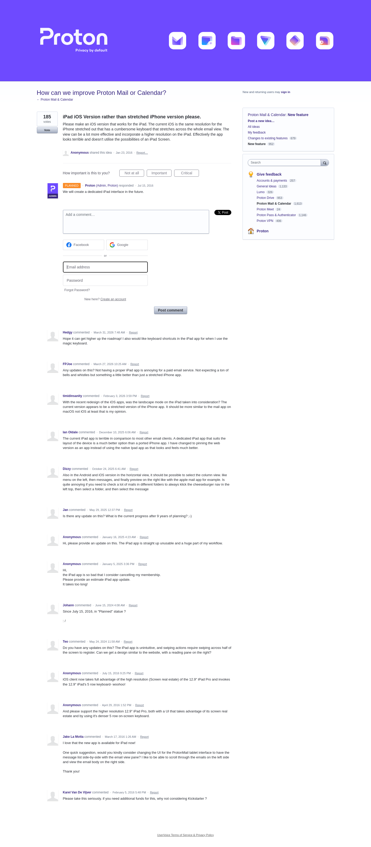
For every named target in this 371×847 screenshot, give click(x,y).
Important (161, 174)
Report (133, 332)
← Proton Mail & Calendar (55, 99)
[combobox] (285, 162)
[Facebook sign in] (83, 245)
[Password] (105, 280)
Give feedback (269, 174)
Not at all (134, 174)
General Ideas (267, 186)
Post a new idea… (261, 121)
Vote (47, 130)
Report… (142, 152)
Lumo (261, 192)
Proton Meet (266, 209)
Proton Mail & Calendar (267, 115)
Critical (190, 174)
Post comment (170, 310)
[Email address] (105, 267)
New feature (298, 115)
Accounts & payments (272, 180)
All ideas (254, 127)
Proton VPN (265, 221)
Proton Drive (266, 198)
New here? (105, 299)
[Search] (325, 162)
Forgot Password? (77, 290)
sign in (285, 92)
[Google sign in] (127, 245)
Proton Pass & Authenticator (277, 215)
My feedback (257, 132)
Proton (262, 231)
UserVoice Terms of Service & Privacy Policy (185, 835)
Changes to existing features (267, 138)
